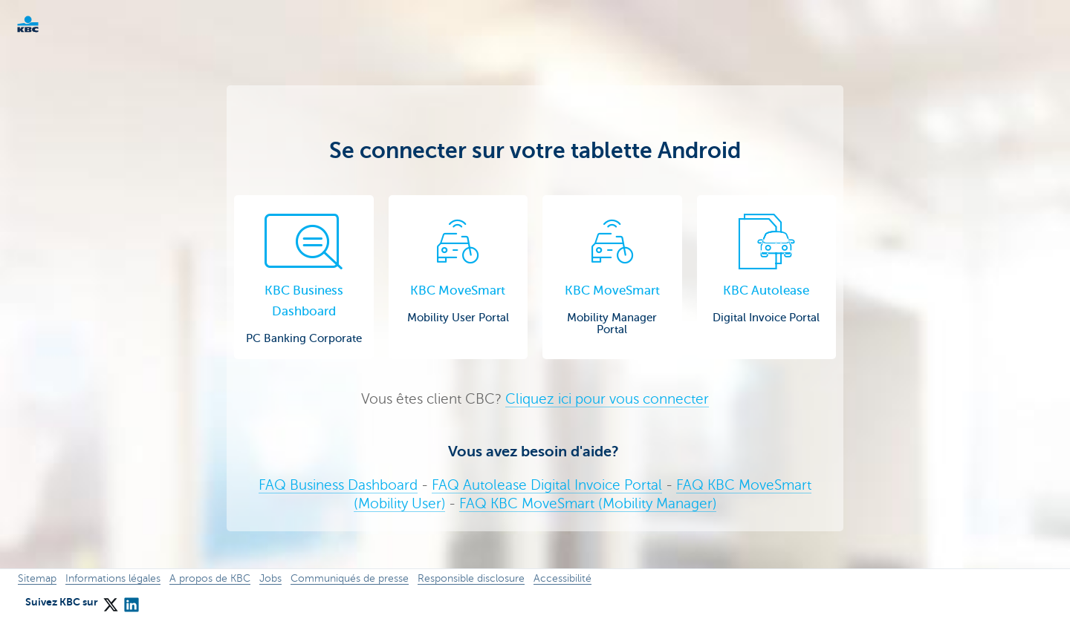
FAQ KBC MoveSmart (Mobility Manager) (587, 503)
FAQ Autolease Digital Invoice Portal (547, 485)
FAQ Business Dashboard (338, 485)
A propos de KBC (209, 578)
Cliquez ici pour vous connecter (607, 399)
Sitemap (37, 578)
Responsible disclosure (471, 578)
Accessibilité (562, 578)
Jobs (270, 578)
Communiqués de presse (350, 578)
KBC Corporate (52, 24)
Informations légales (112, 578)
